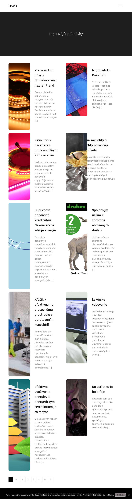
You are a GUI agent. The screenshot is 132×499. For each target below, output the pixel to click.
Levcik (13, 6)
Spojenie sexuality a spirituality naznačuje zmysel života (93, 145)
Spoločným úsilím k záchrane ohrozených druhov (100, 220)
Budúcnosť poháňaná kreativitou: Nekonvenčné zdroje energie (45, 220)
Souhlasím (120, 495)
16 (45, 479)
